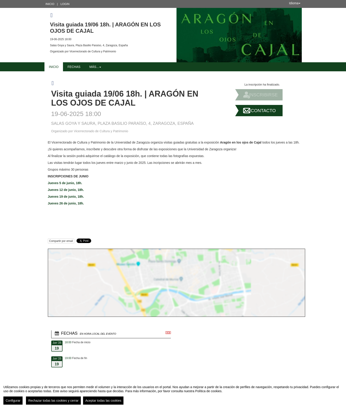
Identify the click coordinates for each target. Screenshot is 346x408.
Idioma (294, 3)
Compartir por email (61, 241)
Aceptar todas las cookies (103, 400)
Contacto (263, 110)
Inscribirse (263, 94)
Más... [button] (95, 67)
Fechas (73, 67)
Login (65, 4)
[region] (173, 393)
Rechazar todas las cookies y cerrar (53, 400)
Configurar (13, 400)
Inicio (50, 4)
